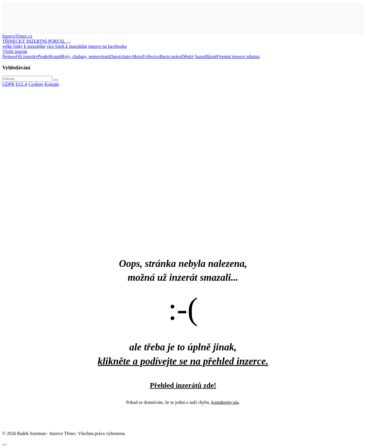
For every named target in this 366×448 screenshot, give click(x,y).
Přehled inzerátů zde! (183, 385)
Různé (211, 56)
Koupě (56, 56)
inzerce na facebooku (107, 46)
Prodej (44, 56)
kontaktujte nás (225, 402)
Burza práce (170, 56)
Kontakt (51, 84)
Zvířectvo (150, 56)
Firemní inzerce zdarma (238, 56)
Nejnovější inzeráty (20, 56)
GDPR (8, 84)
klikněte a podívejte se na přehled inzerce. (183, 361)
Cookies (35, 84)
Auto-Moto (131, 56)
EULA (21, 84)
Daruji (116, 56)
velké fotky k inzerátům (23, 46)
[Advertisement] (183, 17)
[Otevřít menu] (68, 43)
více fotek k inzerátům (66, 46)
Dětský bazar (193, 56)
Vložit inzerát (14, 51)
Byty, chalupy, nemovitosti (85, 56)
